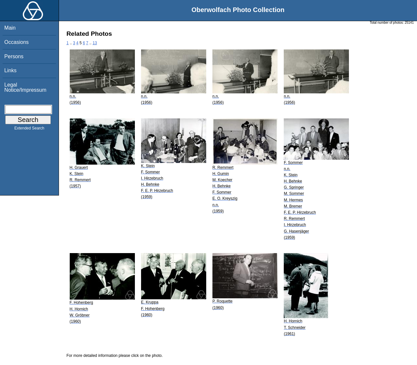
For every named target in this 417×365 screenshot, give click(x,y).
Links (10, 70)
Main (10, 28)
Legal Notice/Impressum (25, 87)
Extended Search (29, 129)
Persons (13, 56)
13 (95, 43)
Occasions (16, 42)
